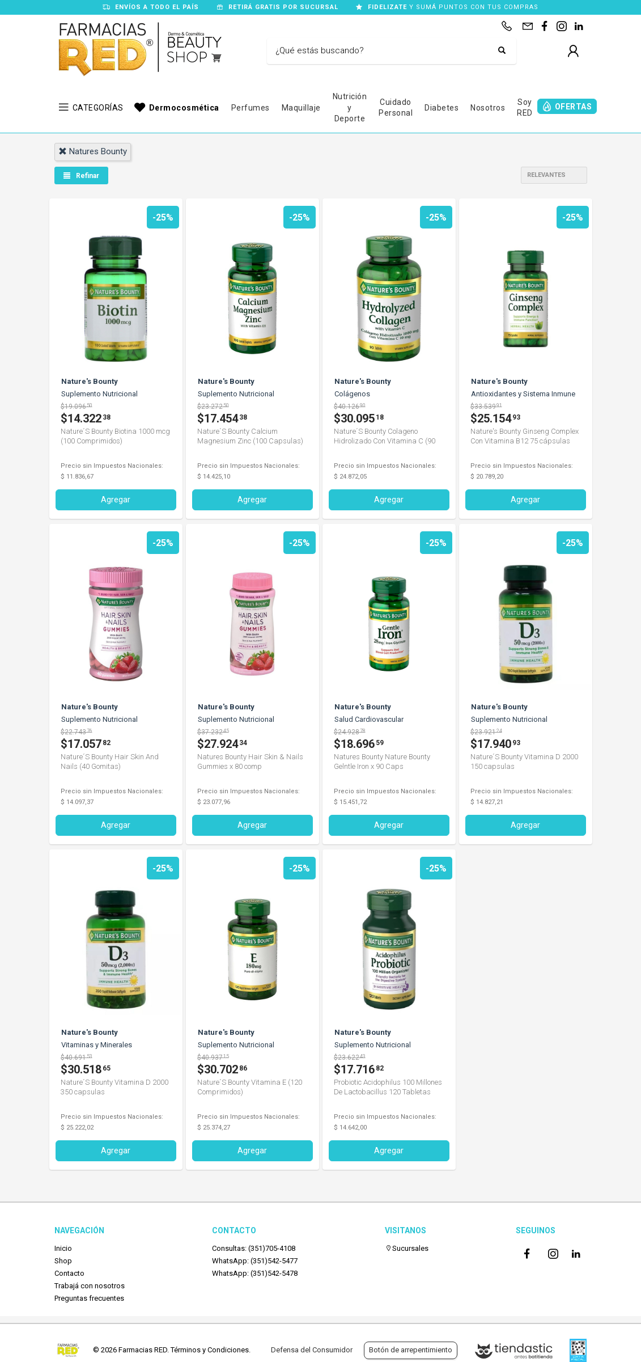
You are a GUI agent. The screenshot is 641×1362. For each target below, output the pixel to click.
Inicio (63, 1247)
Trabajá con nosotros (89, 1285)
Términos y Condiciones (210, 1350)
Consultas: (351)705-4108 (253, 1247)
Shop (63, 1259)
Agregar (115, 499)
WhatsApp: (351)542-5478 (255, 1272)
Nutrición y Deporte (350, 107)
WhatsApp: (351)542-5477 (255, 1259)
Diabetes (441, 107)
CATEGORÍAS (98, 107)
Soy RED (525, 108)
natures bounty (92, 151)
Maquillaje (301, 107)
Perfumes (250, 107)
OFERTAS (573, 106)
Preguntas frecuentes (89, 1297)
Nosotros (487, 107)
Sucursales (406, 1247)
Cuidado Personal (396, 108)
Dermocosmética (184, 107)
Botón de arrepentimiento (410, 1350)
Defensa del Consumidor (312, 1350)
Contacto (69, 1272)
